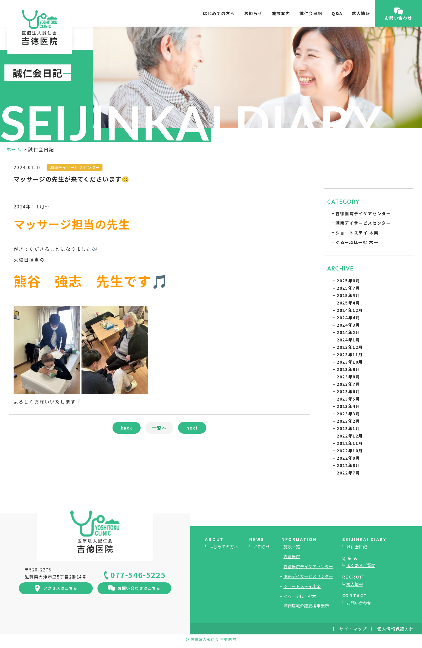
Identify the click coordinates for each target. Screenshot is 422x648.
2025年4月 (348, 303)
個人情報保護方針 (395, 629)
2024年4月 (348, 317)
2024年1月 (348, 340)
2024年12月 (350, 310)
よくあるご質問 (360, 565)
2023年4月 (348, 406)
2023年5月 (348, 399)
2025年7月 (348, 288)
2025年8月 (348, 281)
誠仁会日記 (310, 13)
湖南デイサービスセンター (363, 223)
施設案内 (281, 13)
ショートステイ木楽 (302, 586)
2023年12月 (350, 347)
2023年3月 (348, 414)
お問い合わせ (358, 603)
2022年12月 (350, 436)
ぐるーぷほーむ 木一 (356, 242)
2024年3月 (348, 325)
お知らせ (253, 13)
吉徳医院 (291, 556)
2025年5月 (348, 295)
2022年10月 (350, 450)
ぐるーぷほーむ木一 (301, 596)
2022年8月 (348, 465)
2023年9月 (348, 369)
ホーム (14, 149)
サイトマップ (353, 629)
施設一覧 (291, 547)
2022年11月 (350, 443)
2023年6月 (348, 391)
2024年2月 (348, 332)
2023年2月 (348, 421)
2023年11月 (350, 354)
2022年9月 (348, 458)
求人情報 (361, 13)
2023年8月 (348, 377)
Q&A (337, 13)
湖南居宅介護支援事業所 (306, 606)
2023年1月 (348, 428)
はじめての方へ (219, 13)
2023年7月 (348, 384)
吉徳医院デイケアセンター (363, 213)
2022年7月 (348, 473)
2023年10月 (350, 362)
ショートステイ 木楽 (356, 233)
